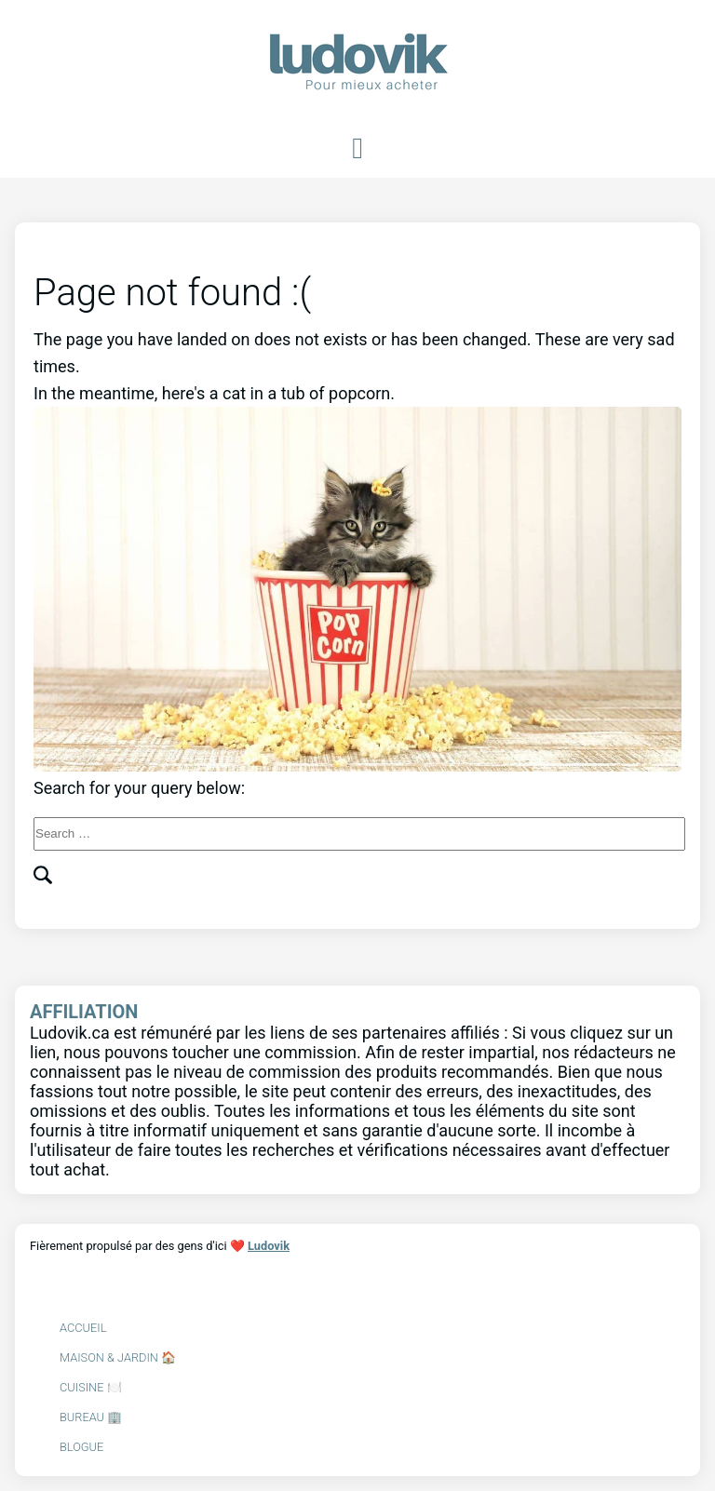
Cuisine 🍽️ (91, 1387)
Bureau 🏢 (91, 1417)
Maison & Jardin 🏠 (118, 1357)
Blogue (81, 1447)
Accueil (83, 1328)
